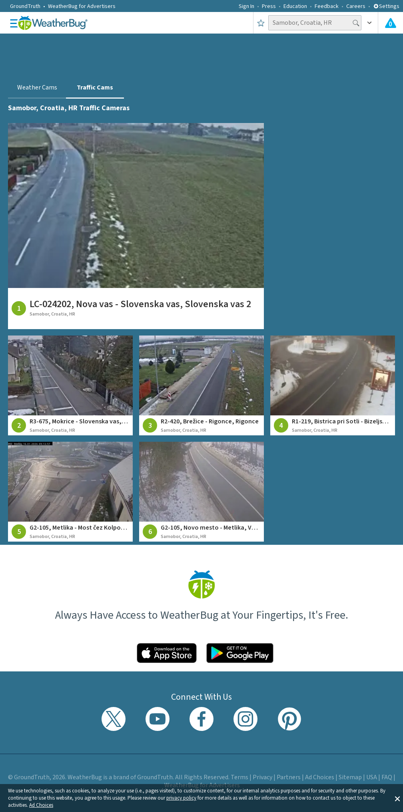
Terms (239, 777)
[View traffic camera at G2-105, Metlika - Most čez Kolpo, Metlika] (70, 492)
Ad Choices (41, 805)
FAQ (386, 777)
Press (269, 6)
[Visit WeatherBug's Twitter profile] (114, 719)
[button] (397, 798)
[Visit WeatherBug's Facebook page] (201, 719)
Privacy (262, 777)
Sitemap (350, 777)
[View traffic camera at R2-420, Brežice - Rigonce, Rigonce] (201, 385)
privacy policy (181, 798)
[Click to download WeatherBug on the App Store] (167, 653)
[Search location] (314, 22)
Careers (355, 6)
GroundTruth (25, 6)
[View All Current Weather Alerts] (390, 23)
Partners (289, 777)
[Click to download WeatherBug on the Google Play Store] (239, 653)
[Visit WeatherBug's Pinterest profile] (289, 719)
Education (295, 6)
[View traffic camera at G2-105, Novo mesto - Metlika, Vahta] (201, 492)
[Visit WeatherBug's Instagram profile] (245, 719)
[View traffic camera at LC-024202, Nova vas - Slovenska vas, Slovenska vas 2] (136, 226)
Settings (386, 6)
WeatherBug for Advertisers (82, 6)
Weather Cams (37, 87)
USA (371, 777)
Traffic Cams (95, 87)
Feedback (327, 6)
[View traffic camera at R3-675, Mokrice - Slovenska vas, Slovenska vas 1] (70, 385)
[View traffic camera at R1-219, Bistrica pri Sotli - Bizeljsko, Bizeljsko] (332, 385)
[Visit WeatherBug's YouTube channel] (158, 719)
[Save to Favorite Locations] (260, 23)
